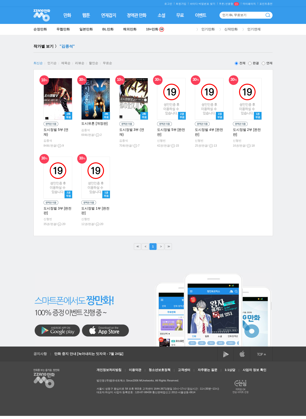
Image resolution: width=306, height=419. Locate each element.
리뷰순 (79, 63)
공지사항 (40, 354)
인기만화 (208, 29)
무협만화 (63, 29)
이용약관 (135, 370)
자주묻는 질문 (207, 370)
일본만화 (86, 29)
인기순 (52, 63)
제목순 (66, 63)
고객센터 (184, 370)
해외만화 (130, 29)
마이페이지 (249, 3)
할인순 (93, 63)
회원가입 (181, 3)
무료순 (107, 63)
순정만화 (40, 29)
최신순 (38, 63)
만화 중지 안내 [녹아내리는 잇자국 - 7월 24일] (88, 354)
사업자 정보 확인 (254, 370)
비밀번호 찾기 (207, 3)
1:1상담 (230, 370)
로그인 (168, 3)
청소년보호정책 (159, 370)
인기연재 (254, 29)
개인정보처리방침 (109, 370)
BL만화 (108, 29)
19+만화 (155, 29)
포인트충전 (266, 3)
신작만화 (231, 29)
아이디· (194, 3)
